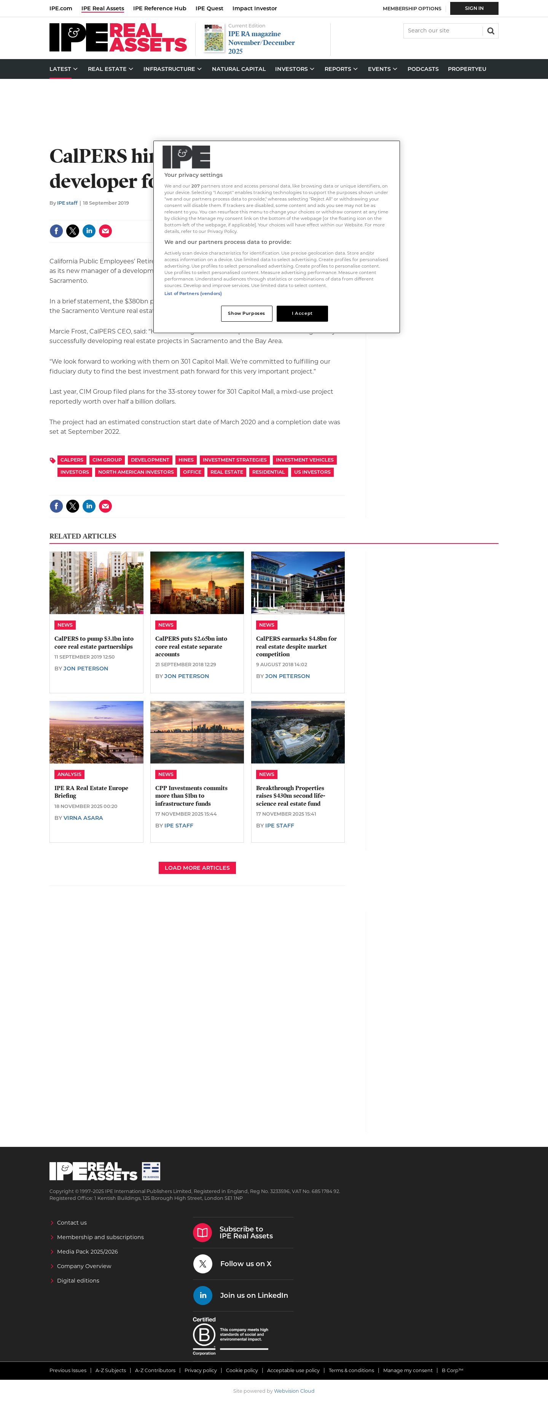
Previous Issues (67, 1370)
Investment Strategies (235, 460)
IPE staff (67, 203)
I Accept (302, 313)
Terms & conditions (351, 1370)
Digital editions (78, 1280)
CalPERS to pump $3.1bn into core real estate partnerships (94, 642)
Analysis (69, 774)
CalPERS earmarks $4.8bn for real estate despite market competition (296, 646)
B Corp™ (453, 1370)
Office (192, 472)
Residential (268, 472)
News (65, 625)
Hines (186, 460)
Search (490, 30)
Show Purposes (246, 313)
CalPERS (72, 460)
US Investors (312, 472)
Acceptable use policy (293, 1370)
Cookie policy (242, 1370)
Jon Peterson (86, 668)
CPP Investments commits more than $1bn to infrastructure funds (191, 796)
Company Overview (84, 1266)
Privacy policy (201, 1370)
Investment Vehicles (305, 460)
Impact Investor (255, 8)
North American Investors (136, 472)
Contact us (72, 1222)
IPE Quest (209, 8)
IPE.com (60, 8)
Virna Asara (83, 818)
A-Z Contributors (155, 1370)
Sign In (474, 8)
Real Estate (226, 472)
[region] (276, 237)
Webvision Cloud (294, 1391)
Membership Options (412, 8)
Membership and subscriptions (100, 1237)
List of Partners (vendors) (193, 293)
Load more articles (197, 867)
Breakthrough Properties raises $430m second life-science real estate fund (290, 796)
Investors (75, 472)
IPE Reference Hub (159, 8)
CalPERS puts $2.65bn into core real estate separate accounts (191, 646)
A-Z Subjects (111, 1370)
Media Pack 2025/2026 (87, 1251)
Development (150, 460)
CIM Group (107, 460)
